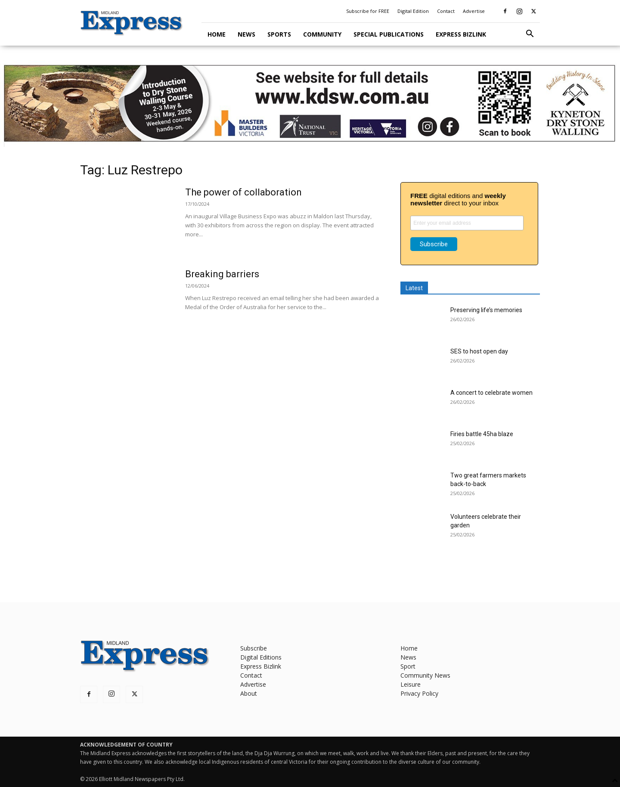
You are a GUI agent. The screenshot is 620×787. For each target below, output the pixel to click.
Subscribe (253, 648)
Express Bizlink (461, 34)
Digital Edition (413, 11)
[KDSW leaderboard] (310, 103)
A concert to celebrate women (491, 392)
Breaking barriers (222, 274)
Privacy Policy (419, 693)
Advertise (474, 11)
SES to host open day (479, 351)
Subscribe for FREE (367, 11)
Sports (279, 34)
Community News (425, 675)
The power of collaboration (243, 192)
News (246, 34)
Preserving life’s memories (486, 310)
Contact (446, 11)
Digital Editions (261, 657)
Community (322, 34)
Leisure (410, 684)
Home (217, 34)
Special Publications (388, 34)
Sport (407, 666)
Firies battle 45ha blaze (481, 434)
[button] (529, 35)
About (248, 693)
